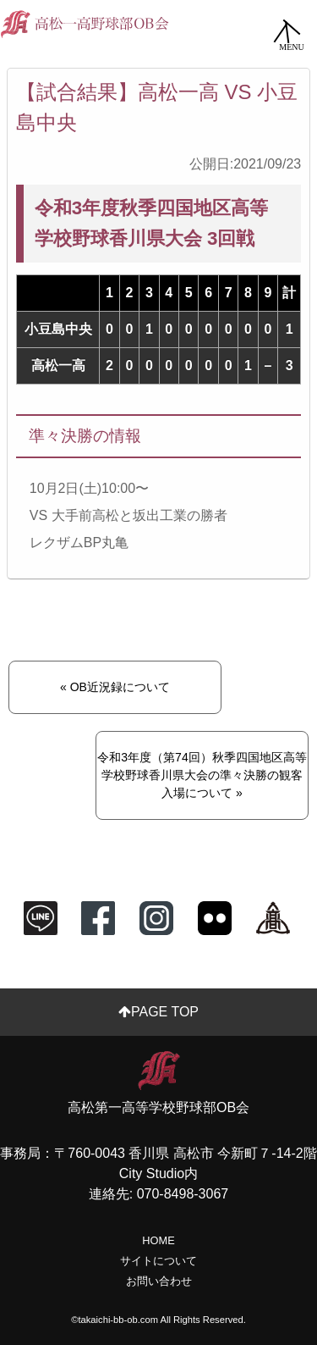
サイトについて (158, 1260)
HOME (158, 1240)
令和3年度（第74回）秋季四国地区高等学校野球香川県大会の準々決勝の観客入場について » (201, 775)
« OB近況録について (115, 687)
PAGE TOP (158, 1012)
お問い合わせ (159, 1281)
